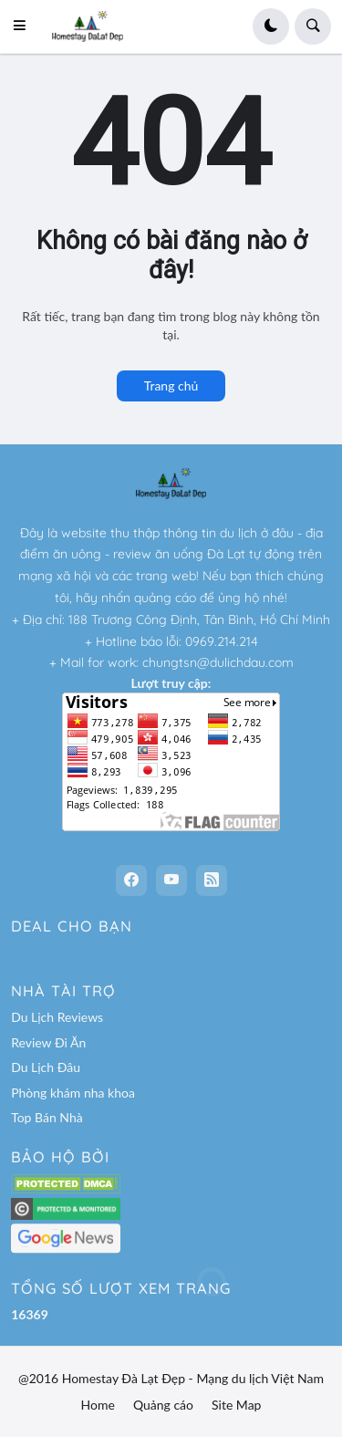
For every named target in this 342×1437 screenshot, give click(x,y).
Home (98, 1404)
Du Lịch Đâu (45, 1067)
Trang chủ (171, 385)
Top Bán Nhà (47, 1117)
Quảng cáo (163, 1404)
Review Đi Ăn (48, 1042)
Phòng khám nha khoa (73, 1092)
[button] (24, 26)
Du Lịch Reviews (57, 1017)
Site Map (236, 1404)
